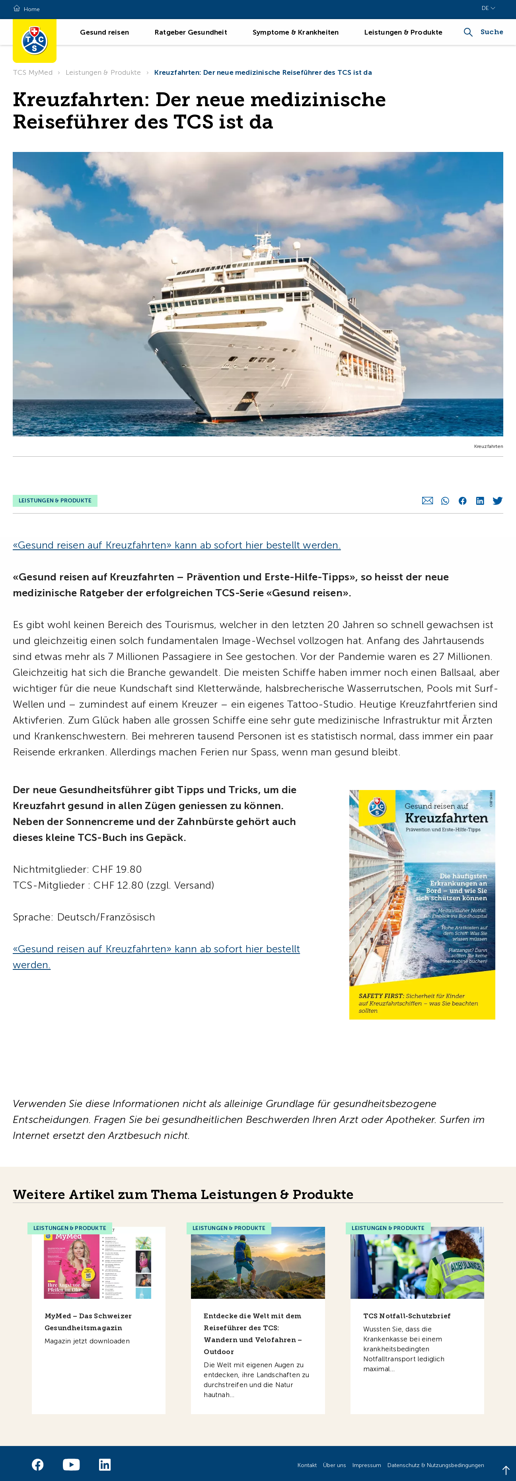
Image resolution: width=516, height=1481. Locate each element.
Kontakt (307, 1461)
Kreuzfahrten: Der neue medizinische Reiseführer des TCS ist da (263, 72)
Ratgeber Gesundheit (190, 32)
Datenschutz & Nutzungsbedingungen (435, 1461)
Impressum (366, 1461)
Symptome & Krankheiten (296, 32)
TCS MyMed (33, 72)
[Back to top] (506, 1471)
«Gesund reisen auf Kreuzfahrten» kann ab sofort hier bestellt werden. (177, 541)
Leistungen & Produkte (403, 32)
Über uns (334, 1461)
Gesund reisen (104, 32)
